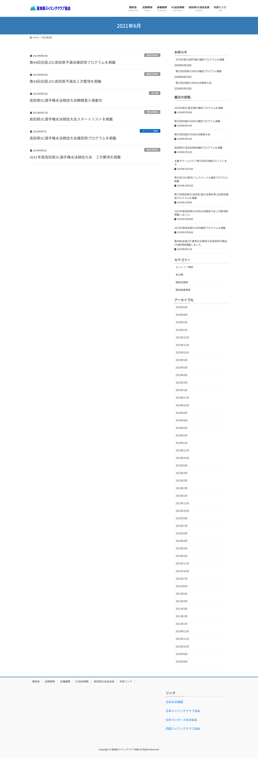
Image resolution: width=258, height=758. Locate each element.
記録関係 (50, 681)
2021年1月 (182, 623)
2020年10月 (182, 646)
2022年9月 (182, 518)
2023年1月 (182, 495)
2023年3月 (182, 480)
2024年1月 (182, 443)
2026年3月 (182, 322)
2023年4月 (182, 473)
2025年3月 (182, 382)
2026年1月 (182, 330)
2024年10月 (182, 405)
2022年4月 (182, 541)
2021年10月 (182, 571)
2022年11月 (182, 503)
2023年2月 (182, 488)
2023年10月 (182, 458)
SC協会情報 (82, 681)
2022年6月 (182, 533)
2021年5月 (182, 593)
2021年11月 (182, 563)
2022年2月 (182, 556)
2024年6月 (182, 413)
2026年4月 (182, 314)
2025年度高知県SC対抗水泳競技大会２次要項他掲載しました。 (201, 212)
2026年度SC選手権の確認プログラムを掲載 (200, 59)
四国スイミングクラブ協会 (183, 728)
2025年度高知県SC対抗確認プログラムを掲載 (200, 228)
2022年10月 (182, 510)
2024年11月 (182, 397)
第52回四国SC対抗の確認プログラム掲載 (198, 71)
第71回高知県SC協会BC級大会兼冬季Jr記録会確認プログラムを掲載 (201, 196)
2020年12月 (182, 631)
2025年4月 (182, 375)
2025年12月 (182, 337)
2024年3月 (182, 428)
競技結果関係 (183, 290)
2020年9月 (182, 654)
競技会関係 (152, 55)
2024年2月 (182, 435)
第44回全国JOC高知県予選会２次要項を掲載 (65, 81)
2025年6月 (182, 360)
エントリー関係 (150, 131)
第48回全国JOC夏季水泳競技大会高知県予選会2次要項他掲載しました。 (200, 242)
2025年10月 (182, 352)
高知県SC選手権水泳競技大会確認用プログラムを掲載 (73, 138)
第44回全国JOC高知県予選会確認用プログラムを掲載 (73, 62)
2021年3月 (182, 608)
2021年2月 (182, 616)
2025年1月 (182, 390)
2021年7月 (182, 578)
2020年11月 (182, 639)
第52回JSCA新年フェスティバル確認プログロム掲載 (201, 179)
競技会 (36, 681)
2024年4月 (182, 420)
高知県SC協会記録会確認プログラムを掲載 (198, 147)
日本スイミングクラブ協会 (183, 711)
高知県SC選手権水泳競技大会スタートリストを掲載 (71, 119)
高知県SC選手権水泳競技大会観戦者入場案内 (66, 100)
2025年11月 (182, 345)
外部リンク (126, 681)
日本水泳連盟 (174, 702)
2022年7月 (182, 526)
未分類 (154, 93)
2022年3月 (182, 548)
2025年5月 (182, 367)
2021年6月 (182, 586)
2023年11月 (182, 450)
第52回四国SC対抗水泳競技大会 (194, 83)
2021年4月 (182, 601)
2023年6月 (182, 465)
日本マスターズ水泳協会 (181, 720)
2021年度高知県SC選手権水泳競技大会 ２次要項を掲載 (75, 157)
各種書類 (65, 681)
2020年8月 (182, 661)
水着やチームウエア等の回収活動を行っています (200, 162)
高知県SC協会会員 (104, 681)
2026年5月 (182, 307)
